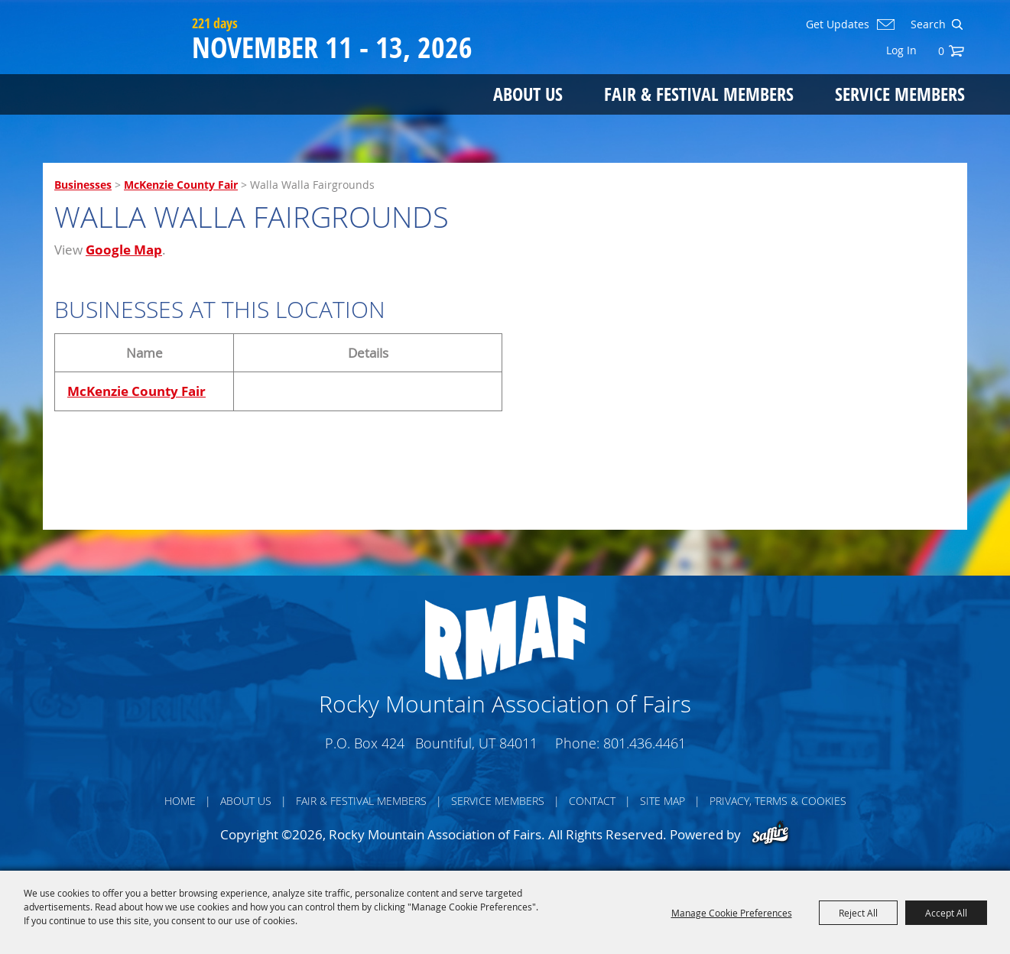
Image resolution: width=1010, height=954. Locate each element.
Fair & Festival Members (699, 93)
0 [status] (941, 51)
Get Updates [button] (837, 24)
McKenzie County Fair (181, 184)
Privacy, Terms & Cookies (778, 800)
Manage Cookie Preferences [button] (731, 913)
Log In (901, 50)
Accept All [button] (946, 913)
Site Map (662, 800)
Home (180, 800)
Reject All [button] (858, 913)
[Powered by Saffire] (770, 834)
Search (957, 24)
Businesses (83, 184)
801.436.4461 (644, 743)
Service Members (900, 93)
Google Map (124, 249)
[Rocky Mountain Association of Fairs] (114, 70)
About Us (528, 93)
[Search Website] (927, 24)
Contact (592, 800)
